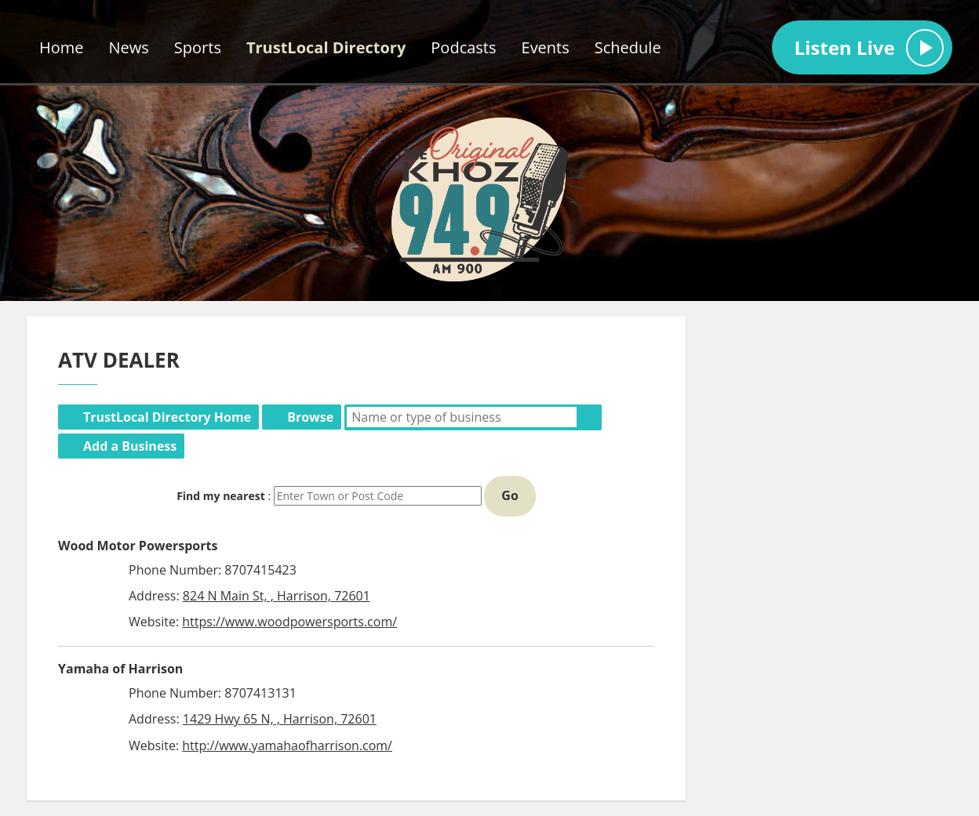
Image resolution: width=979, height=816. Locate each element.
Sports (197, 47)
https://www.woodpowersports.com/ (289, 621)
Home (61, 47)
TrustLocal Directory (326, 47)
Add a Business (130, 446)
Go (510, 495)
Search (589, 417)
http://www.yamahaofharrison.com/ (287, 745)
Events (546, 47)
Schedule (628, 47)
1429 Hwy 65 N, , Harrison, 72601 (280, 718)
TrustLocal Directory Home (167, 417)
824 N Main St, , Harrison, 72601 (276, 595)
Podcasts (463, 47)
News (129, 47)
